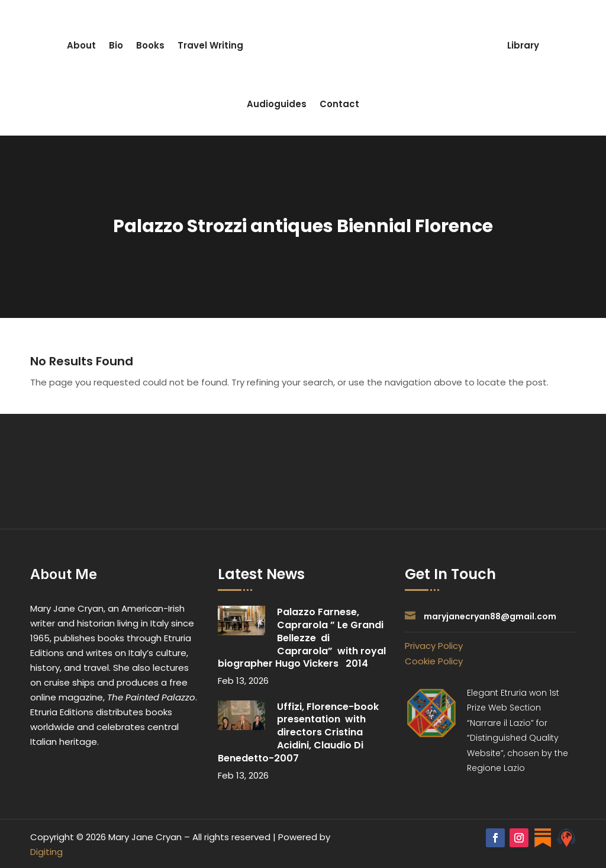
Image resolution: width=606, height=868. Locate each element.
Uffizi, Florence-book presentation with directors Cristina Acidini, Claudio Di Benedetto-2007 (299, 732)
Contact (339, 104)
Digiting (46, 852)
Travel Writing (210, 45)
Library (523, 45)
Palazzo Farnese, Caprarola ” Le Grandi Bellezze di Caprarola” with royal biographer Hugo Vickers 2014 (302, 637)
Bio (116, 45)
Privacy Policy (434, 645)
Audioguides (277, 104)
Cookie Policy (434, 661)
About (81, 45)
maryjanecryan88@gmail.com (490, 616)
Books (150, 45)
